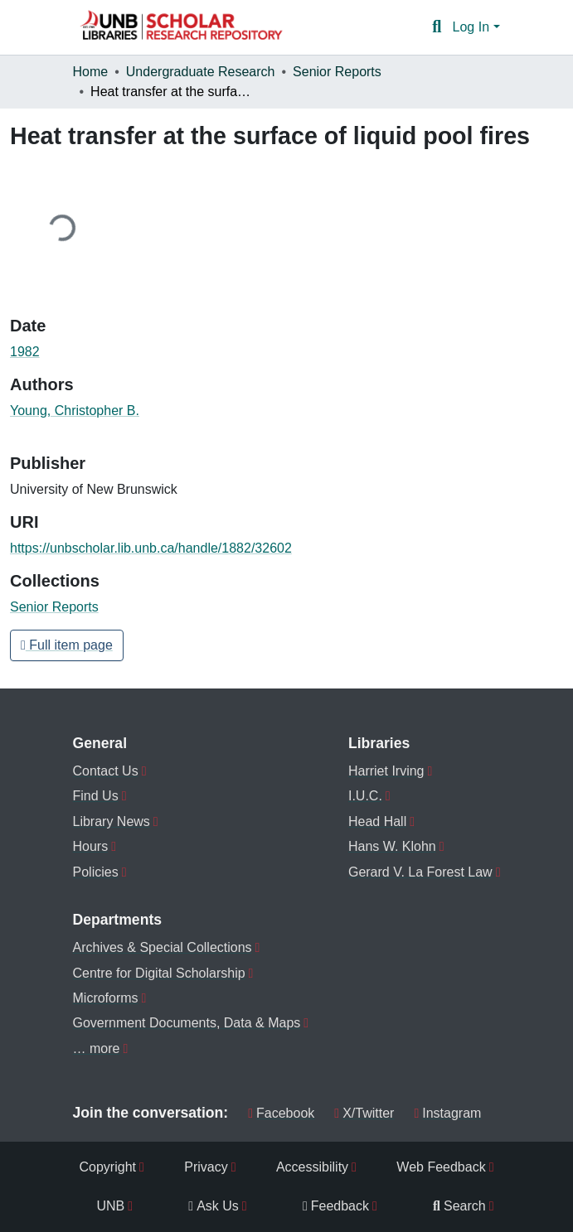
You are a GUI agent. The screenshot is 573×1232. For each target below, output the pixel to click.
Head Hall (377, 821)
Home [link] (91, 72)
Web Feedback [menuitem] (440, 1167)
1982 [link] (25, 352)
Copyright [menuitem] (108, 1167)
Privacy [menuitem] (205, 1167)
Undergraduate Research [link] (200, 72)
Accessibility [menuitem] (312, 1167)
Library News (111, 821)
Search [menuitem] (459, 1206)
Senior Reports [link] (337, 72)
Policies (96, 872)
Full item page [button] (67, 645)
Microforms (105, 998)
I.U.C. (365, 796)
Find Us (96, 796)
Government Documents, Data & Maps (187, 1023)
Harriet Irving (386, 771)
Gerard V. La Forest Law (420, 872)
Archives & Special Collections (162, 947)
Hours (91, 846)
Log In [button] (473, 27)
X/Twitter (364, 1113)
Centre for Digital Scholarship (159, 973)
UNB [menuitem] (111, 1206)
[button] (181, 27)
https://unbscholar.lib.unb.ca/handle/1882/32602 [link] (151, 548)
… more (96, 1048)
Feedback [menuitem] (336, 1206)
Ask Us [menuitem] (213, 1206)
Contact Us (105, 771)
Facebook (281, 1113)
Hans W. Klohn (392, 846)
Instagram (447, 1113)
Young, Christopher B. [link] (74, 410)
